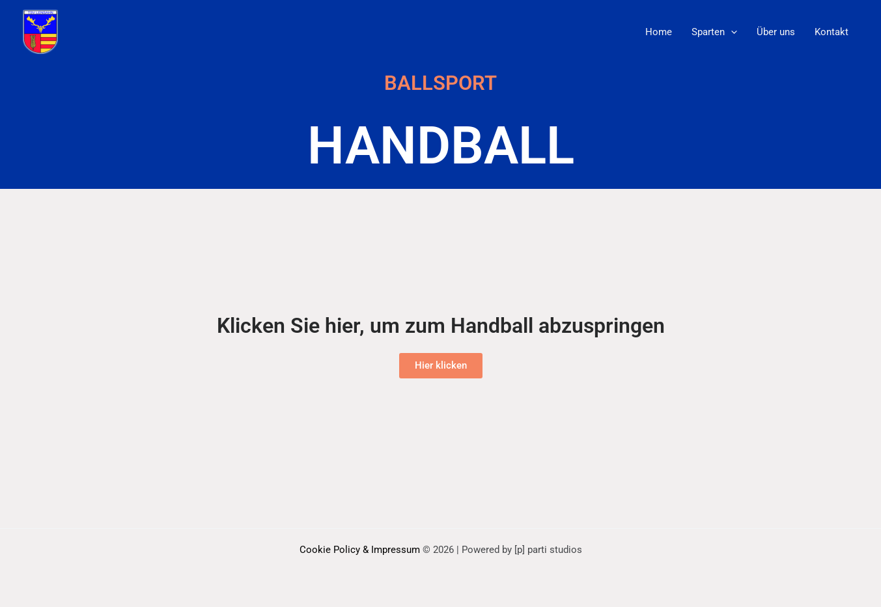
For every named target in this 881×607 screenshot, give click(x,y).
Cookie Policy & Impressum (361, 550)
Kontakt (831, 32)
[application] (731, 32)
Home (658, 32)
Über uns (776, 32)
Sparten (714, 32)
